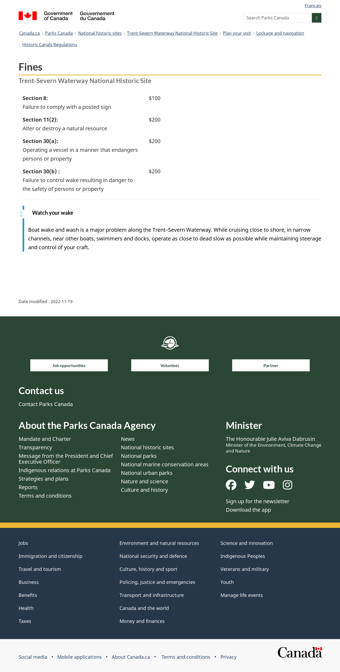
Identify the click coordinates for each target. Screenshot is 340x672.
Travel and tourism (40, 569)
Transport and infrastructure (152, 595)
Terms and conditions (45, 495)
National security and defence (153, 556)
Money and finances (142, 621)
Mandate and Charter (45, 438)
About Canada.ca (131, 657)
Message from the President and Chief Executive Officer (66, 458)
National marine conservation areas (165, 464)
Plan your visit (237, 33)
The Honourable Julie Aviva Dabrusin (273, 444)
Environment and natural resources (159, 543)
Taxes (25, 621)
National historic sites (100, 33)
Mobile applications (79, 657)
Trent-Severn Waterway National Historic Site (172, 33)
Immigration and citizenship (50, 556)
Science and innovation (246, 543)
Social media (33, 657)
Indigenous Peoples (242, 556)
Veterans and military (244, 569)
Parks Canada (59, 33)
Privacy (228, 657)
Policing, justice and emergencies (157, 582)
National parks (139, 455)
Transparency (35, 447)
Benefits (28, 595)
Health (26, 608)
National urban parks (147, 472)
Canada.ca (29, 33)
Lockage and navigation (280, 33)
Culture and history (144, 489)
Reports (28, 487)
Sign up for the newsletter (257, 501)
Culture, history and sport (148, 569)
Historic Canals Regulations (49, 45)
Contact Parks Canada (46, 404)
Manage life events (241, 595)
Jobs (23, 543)
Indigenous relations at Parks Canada (64, 470)
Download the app (248, 509)
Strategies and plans (44, 478)
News (128, 438)
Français (313, 5)
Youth (227, 582)
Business (29, 582)
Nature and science (144, 481)
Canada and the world (144, 608)
